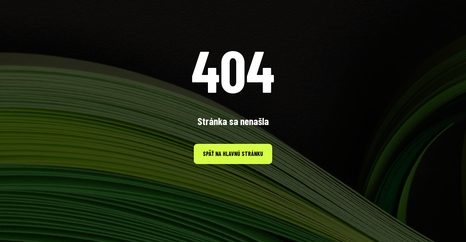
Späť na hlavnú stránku (233, 153)
